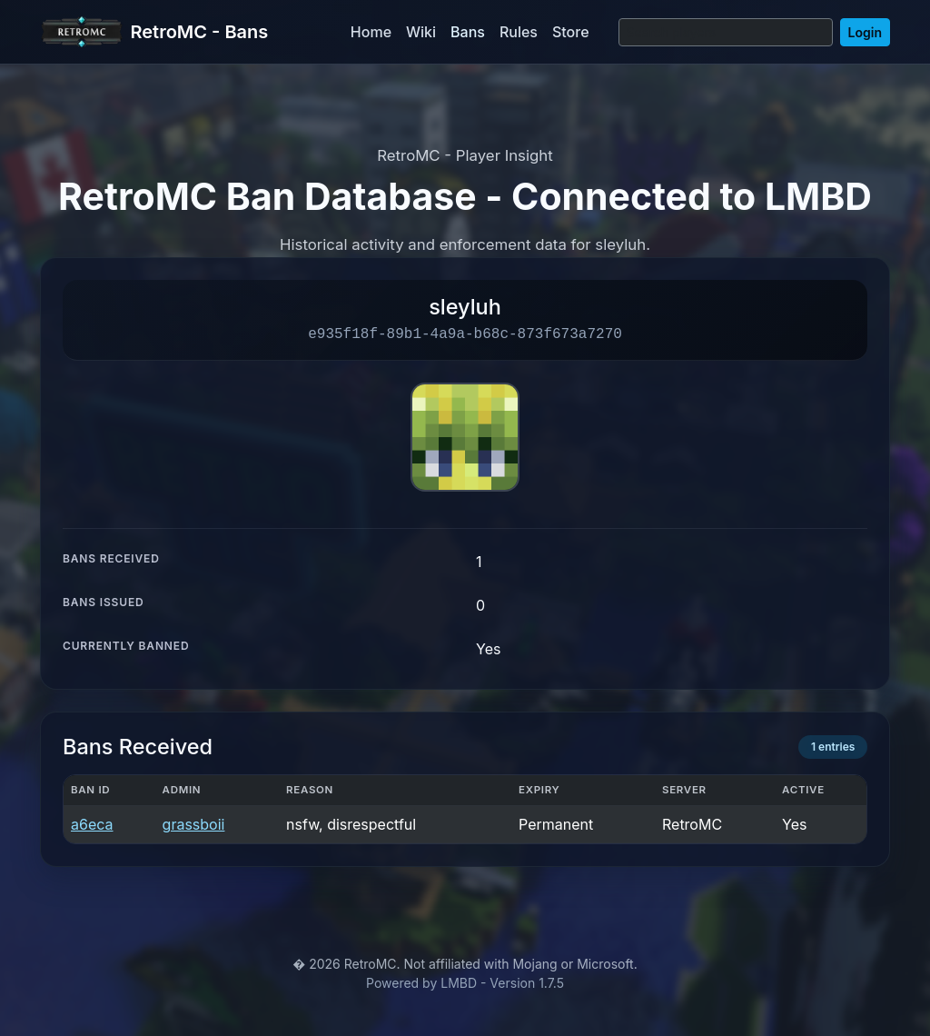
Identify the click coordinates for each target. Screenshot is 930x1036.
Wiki (421, 32)
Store (570, 32)
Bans (467, 32)
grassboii (194, 824)
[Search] (725, 32)
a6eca (92, 824)
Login (865, 32)
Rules (519, 32)
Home (371, 32)
